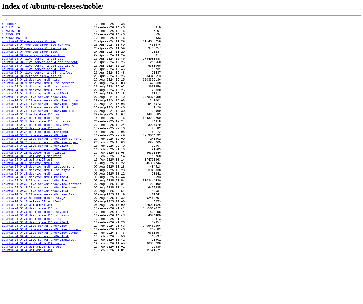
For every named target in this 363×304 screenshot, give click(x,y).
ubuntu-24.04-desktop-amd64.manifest (33, 63)
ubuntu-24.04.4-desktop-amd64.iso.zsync (36, 255)
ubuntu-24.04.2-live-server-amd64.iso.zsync (40, 167)
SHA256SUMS (11, 38)
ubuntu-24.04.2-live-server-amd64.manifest (39, 175)
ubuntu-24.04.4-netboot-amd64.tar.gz (33, 288)
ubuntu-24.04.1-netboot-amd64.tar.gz (33, 134)
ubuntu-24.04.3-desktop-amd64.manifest (35, 209)
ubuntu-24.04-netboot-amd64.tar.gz (31, 88)
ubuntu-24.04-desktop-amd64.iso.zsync (34, 54)
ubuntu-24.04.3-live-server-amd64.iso (34, 213)
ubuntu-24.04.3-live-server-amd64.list (35, 225)
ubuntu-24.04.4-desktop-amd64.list (31, 259)
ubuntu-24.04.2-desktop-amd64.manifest (35, 154)
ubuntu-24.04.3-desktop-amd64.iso (31, 192)
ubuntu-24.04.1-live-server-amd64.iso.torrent (41, 117)
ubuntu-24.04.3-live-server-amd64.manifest (39, 230)
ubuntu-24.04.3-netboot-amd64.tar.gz (33, 234)
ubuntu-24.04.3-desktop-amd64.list (31, 205)
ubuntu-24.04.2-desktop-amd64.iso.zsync (36, 146)
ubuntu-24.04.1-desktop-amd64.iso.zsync (36, 100)
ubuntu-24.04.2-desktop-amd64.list (31, 150)
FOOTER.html (12, 29)
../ (4, 21)
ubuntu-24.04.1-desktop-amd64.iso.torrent (38, 96)
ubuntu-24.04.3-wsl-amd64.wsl (27, 242)
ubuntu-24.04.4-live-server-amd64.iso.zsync (40, 276)
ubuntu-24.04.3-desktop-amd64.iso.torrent (38, 196)
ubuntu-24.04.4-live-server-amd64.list (35, 280)
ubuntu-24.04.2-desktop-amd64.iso (31, 138)
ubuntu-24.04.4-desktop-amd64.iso (31, 246)
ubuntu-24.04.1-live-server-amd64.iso (34, 113)
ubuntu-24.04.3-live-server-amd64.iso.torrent (41, 217)
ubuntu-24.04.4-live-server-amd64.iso (34, 267)
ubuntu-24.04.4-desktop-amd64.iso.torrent (38, 251)
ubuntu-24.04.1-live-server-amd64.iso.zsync (40, 121)
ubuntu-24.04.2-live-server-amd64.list (35, 171)
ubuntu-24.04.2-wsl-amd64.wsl (27, 188)
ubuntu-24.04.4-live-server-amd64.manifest (39, 284)
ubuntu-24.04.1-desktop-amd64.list (31, 104)
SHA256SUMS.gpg (14, 42)
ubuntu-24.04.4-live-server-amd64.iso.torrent (41, 271)
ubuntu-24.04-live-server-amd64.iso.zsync (38, 75)
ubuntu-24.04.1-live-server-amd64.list (35, 125)
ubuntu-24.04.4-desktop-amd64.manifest (35, 263)
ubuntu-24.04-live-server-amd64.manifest (37, 83)
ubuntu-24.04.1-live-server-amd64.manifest (39, 129)
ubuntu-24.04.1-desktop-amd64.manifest (35, 109)
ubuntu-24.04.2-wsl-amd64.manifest (31, 184)
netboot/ (9, 25)
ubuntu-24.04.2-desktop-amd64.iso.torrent (38, 142)
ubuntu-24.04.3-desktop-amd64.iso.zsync (36, 200)
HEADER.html (12, 33)
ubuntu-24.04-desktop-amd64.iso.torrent (36, 50)
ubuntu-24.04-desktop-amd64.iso (29, 46)
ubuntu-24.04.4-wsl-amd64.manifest (31, 292)
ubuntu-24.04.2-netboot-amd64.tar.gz (33, 180)
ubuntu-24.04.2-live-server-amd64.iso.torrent (41, 163)
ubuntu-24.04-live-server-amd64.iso (32, 67)
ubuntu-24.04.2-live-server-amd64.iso (34, 159)
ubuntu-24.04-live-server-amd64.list (33, 79)
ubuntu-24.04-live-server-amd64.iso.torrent (40, 71)
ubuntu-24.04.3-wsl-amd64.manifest (31, 238)
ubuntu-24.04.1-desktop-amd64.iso (31, 92)
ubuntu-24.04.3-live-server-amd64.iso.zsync (40, 221)
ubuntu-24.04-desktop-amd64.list (30, 58)
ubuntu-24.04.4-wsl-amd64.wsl (27, 296)
